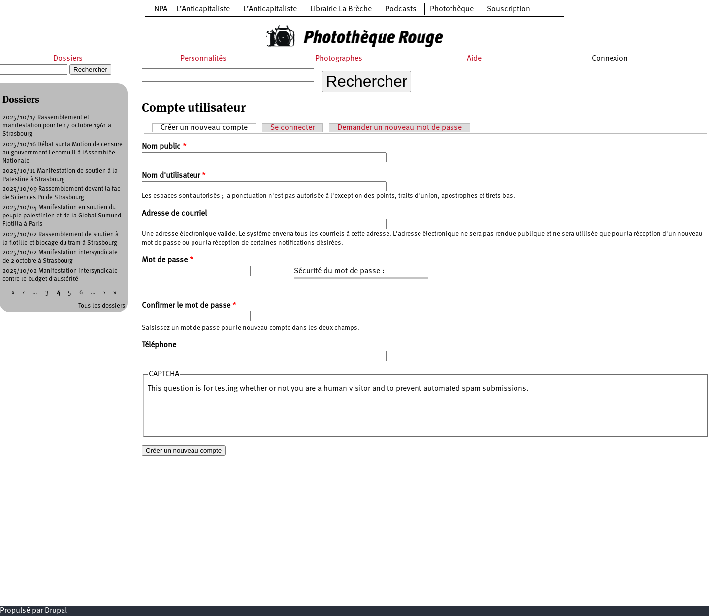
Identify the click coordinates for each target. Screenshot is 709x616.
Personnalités (203, 58)
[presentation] (222, 413)
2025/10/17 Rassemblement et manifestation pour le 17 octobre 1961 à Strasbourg (56, 125)
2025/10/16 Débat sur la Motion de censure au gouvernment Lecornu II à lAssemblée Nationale (62, 152)
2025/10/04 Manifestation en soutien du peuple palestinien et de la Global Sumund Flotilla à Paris (61, 215)
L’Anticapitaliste (270, 9)
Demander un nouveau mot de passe (399, 128)
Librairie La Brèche (341, 9)
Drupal (56, 611)
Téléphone (159, 345)
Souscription (508, 9)
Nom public (164, 147)
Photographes (338, 58)
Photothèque (452, 9)
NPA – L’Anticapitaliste (192, 9)
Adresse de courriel (174, 213)
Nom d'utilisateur (174, 176)
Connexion (610, 58)
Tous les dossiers (101, 306)
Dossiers (68, 58)
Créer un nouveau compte (208, 127)
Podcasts (401, 9)
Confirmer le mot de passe (189, 305)
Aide (474, 58)
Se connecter (292, 128)
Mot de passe (167, 260)
